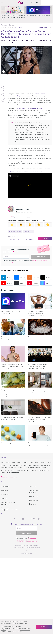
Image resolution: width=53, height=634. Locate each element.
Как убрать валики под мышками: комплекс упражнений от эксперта (37, 313)
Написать (46, 238)
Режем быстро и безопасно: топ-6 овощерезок (11, 444)
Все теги (32, 504)
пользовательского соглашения (39, 260)
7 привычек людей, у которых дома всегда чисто (12, 418)
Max (44, 283)
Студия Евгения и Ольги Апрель (30, 552)
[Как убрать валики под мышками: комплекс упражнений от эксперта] (40, 301)
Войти (48, 2)
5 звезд (46, 27)
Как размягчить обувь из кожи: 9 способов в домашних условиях (39, 419)
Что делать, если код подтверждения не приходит (38, 444)
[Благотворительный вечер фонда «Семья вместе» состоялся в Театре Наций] (40, 354)
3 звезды (43, 27)
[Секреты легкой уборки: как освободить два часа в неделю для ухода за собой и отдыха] (13, 10)
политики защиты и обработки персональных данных (15, 630)
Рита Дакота (40, 94)
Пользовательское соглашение (8, 503)
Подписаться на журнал (9, 477)
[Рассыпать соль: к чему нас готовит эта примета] (40, 327)
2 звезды (41, 27)
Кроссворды (33, 500)
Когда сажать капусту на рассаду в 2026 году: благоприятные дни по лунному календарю (13, 393)
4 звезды (44, 27)
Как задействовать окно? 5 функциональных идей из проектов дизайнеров (38, 392)
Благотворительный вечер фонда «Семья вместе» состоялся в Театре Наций (38, 366)
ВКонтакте (20, 277)
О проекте (5, 486)
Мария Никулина (7, 28)
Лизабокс (32, 486)
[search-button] (43, 2)
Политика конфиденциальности (9, 509)
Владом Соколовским (24, 96)
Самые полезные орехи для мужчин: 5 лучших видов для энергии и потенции (12, 366)
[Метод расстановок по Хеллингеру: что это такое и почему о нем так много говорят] (13, 327)
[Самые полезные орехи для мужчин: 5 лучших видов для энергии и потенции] (13, 354)
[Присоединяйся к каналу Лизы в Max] (13, 301)
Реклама (4, 490)
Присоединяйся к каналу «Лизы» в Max (38, 15)
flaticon (30, 553)
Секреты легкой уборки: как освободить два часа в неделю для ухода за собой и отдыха (13, 17)
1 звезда (39, 27)
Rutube (45, 277)
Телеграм (6, 277)
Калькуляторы (34, 496)
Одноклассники (33, 277)
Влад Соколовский (15, 231)
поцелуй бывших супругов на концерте (28, 108)
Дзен (18, 283)
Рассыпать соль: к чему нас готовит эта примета (38, 338)
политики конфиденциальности (11, 262)
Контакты (5, 494)
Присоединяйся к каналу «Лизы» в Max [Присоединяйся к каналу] (10, 312)
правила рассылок (24, 262)
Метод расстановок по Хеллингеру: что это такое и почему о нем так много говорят (11, 340)
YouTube (6, 283)
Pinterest (32, 283)
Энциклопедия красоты (34, 491)
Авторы (4, 498)
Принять (43, 626)
